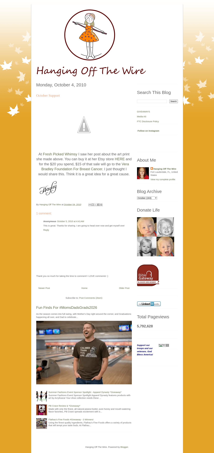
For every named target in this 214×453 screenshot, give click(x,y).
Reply (46, 230)
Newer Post (44, 288)
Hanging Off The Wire (165, 169)
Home (84, 288)
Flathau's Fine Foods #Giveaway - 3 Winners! (71, 419)
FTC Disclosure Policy (148, 121)
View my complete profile (163, 179)
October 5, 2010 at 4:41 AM (70, 221)
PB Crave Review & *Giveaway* (64, 406)
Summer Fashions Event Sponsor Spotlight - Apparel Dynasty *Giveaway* (85, 392)
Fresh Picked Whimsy (60, 154)
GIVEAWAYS (143, 111)
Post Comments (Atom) (90, 298)
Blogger (124, 447)
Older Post (124, 288)
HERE (120, 159)
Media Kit (141, 116)
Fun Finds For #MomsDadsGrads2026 (66, 308)
